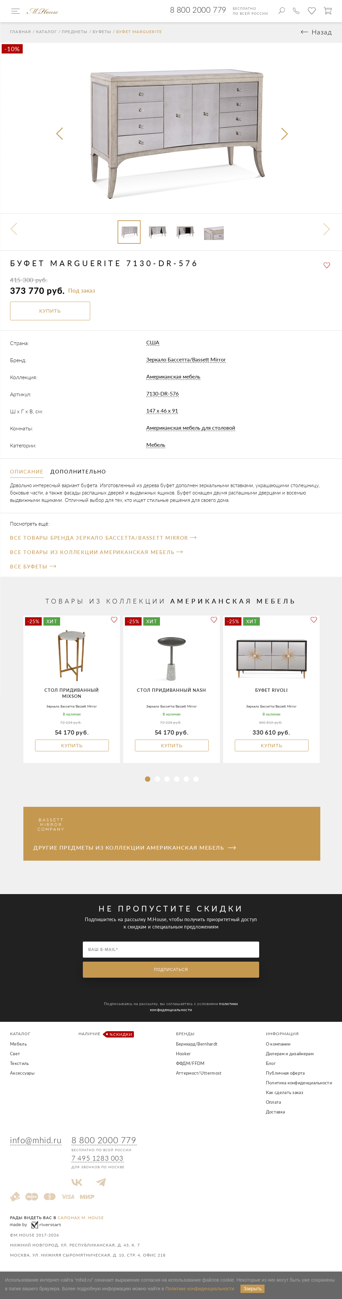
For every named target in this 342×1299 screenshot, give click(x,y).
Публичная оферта (285, 1074)
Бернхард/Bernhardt (196, 1045)
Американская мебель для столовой (190, 428)
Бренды (185, 1035)
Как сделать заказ (284, 1093)
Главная (20, 33)
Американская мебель (173, 377)
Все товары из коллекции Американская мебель (96, 553)
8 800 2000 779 (198, 9)
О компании (278, 1045)
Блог (271, 1064)
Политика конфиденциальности (299, 1084)
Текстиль (19, 1064)
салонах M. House (81, 1218)
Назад (322, 33)
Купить (72, 747)
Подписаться (171, 971)
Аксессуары (22, 1074)
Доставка (275, 1113)
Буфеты (102, 33)
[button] (147, 780)
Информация (282, 1035)
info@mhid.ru (35, 1141)
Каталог (46, 33)
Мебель (155, 445)
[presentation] (60, 135)
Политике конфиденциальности (199, 1288)
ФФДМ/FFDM (190, 1064)
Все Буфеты (33, 568)
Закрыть (252, 1288)
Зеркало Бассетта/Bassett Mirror (186, 360)
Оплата (273, 1103)
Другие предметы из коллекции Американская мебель (134, 849)
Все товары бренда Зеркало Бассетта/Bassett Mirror (103, 539)
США (152, 343)
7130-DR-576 (162, 394)
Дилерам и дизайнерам (290, 1055)
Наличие (105, 1036)
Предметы (75, 33)
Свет (15, 1055)
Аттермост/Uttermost (199, 1074)
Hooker (183, 1055)
